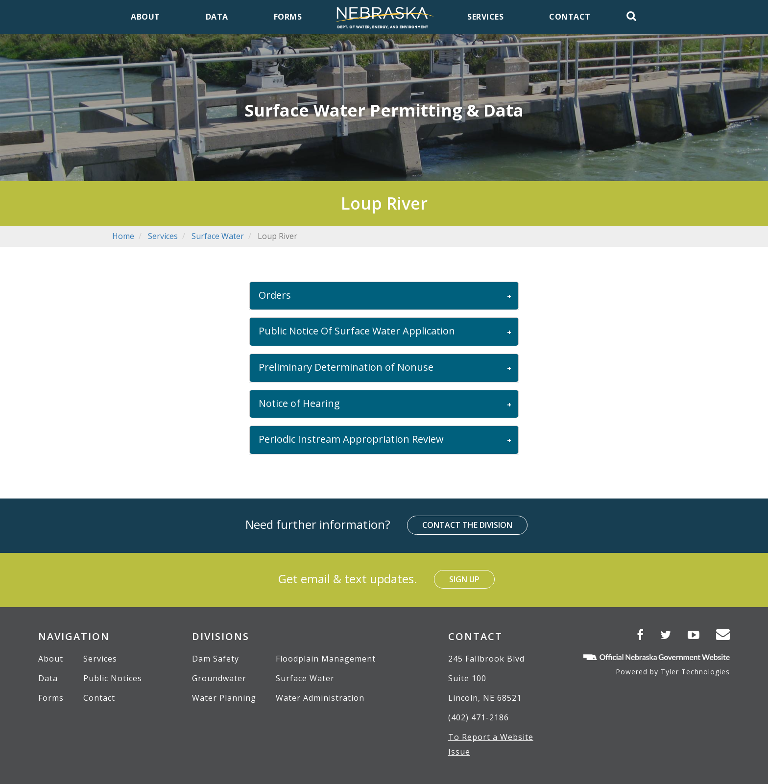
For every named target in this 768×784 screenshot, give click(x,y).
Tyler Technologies (695, 671)
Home (123, 236)
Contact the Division (467, 525)
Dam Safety (215, 658)
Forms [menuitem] (288, 16)
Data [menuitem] (217, 16)
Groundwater (219, 678)
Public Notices (112, 678)
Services (163, 236)
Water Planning (224, 697)
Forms (51, 697)
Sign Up (464, 579)
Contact (99, 697)
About (50, 658)
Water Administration (320, 697)
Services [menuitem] (485, 16)
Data (48, 678)
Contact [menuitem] (570, 16)
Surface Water (218, 236)
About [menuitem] (145, 16)
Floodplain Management (326, 658)
